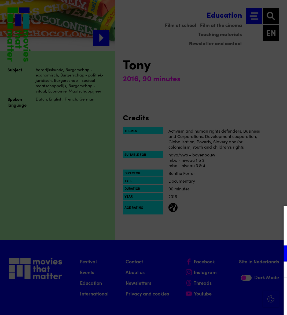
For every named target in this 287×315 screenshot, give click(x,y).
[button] (236, 253)
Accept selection (241, 305)
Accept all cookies (241, 289)
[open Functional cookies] (278, 254)
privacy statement (220, 236)
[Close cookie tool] (279, 215)
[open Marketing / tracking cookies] (278, 270)
